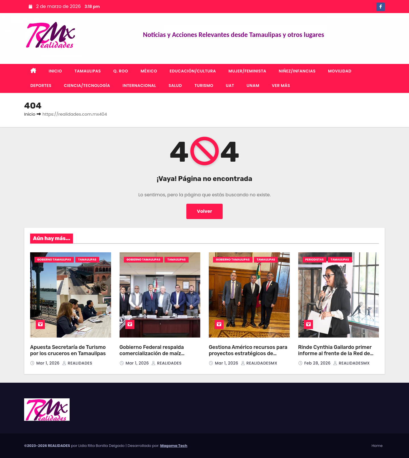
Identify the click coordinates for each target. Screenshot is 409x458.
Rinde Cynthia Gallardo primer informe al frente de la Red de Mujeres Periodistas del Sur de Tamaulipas (335, 357)
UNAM (253, 85)
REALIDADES (77, 363)
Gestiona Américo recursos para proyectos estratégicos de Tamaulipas (248, 353)
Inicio (29, 114)
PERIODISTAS (314, 259)
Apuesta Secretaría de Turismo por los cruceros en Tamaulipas (68, 350)
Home (377, 445)
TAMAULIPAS (87, 71)
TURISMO (204, 85)
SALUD (175, 85)
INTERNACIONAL (139, 85)
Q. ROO (120, 71)
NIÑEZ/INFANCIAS (297, 71)
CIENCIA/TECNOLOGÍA (87, 85)
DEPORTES (40, 85)
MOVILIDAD (339, 71)
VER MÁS (281, 85)
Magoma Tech (173, 445)
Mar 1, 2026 (48, 363)
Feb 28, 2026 (318, 363)
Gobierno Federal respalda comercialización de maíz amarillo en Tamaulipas (152, 353)
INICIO (55, 71)
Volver (204, 211)
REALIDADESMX (259, 363)
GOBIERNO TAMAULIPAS (54, 259)
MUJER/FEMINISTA (247, 71)
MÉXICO (149, 71)
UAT (230, 85)
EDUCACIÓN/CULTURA (193, 71)
